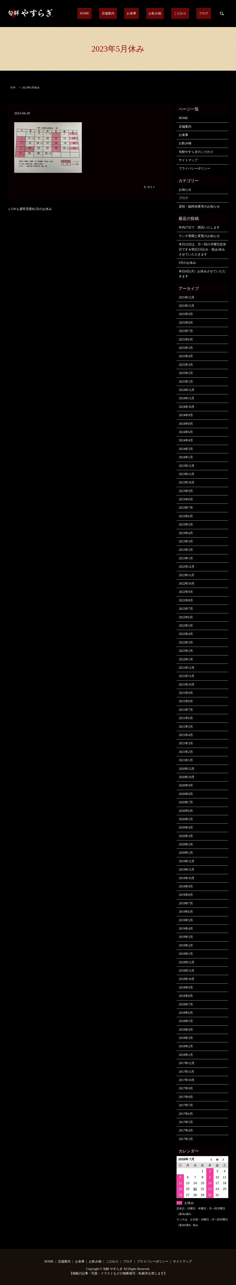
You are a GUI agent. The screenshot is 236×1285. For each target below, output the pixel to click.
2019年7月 (186, 903)
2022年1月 (186, 659)
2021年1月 (186, 760)
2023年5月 (186, 524)
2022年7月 (186, 608)
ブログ (206, 13)
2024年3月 (186, 449)
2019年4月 (186, 928)
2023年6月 (186, 516)
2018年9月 (186, 987)
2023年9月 (186, 491)
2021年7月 (186, 709)
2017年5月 (186, 1122)
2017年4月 (186, 1130)
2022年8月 (186, 600)
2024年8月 (186, 423)
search (221, 13)
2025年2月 (186, 373)
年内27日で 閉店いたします (199, 227)
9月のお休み (187, 262)
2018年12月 (187, 962)
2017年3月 (186, 1139)
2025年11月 (186, 305)
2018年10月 (187, 979)
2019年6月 (186, 911)
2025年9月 (186, 314)
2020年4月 (186, 827)
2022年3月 (186, 642)
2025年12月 (187, 297)
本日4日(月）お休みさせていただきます (202, 274)
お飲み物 (167, 13)
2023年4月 (186, 533)
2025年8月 (186, 322)
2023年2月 (186, 549)
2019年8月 (186, 895)
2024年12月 (187, 390)
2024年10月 (187, 407)
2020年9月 (186, 785)
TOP (12, 87)
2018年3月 (186, 1038)
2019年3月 (186, 937)
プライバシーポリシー (194, 168)
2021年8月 (186, 701)
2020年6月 (186, 811)
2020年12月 (187, 768)
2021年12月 (187, 667)
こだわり (187, 13)
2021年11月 (186, 676)
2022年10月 (187, 583)
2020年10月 (187, 777)
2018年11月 (186, 970)
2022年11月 (186, 575)
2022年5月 (186, 625)
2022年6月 (186, 617)
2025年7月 (186, 331)
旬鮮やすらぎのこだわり (196, 152)
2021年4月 (186, 735)
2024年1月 (186, 457)
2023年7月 (186, 507)
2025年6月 (186, 339)
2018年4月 (186, 1029)
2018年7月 (186, 1004)
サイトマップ (188, 160)
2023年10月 (187, 482)
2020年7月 (186, 802)
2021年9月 (186, 693)
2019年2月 (186, 945)
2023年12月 (187, 465)
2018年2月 (186, 1046)
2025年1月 (186, 381)
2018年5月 (186, 1021)
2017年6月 (186, 1114)
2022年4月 (186, 634)
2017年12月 (187, 1063)
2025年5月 (186, 348)
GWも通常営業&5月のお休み (31, 209)
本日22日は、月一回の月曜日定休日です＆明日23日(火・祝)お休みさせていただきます (202, 249)
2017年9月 (186, 1088)
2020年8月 (186, 794)
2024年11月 (186, 398)
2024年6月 (186, 432)
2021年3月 (186, 743)
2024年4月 (186, 440)
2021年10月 (187, 684)
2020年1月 (186, 852)
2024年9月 (186, 415)
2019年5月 (186, 920)
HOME (111, 13)
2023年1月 (186, 558)
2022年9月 (186, 592)
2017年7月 (186, 1105)
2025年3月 (186, 364)
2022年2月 (186, 651)
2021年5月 (186, 726)
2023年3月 (186, 541)
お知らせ (185, 189)
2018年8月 (186, 996)
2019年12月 (187, 861)
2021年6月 (186, 718)
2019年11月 (186, 869)
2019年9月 (186, 886)
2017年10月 (187, 1080)
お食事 (148, 13)
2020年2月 (186, 844)
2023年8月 (186, 499)
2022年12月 (187, 566)
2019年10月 (187, 878)
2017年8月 (186, 1097)
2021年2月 (186, 752)
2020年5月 (186, 819)
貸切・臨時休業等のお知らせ (199, 206)
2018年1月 (186, 1055)
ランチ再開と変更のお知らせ (199, 236)
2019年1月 (186, 953)
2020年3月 (186, 836)
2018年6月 (186, 1012)
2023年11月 (186, 474)
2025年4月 (186, 356)
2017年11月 (186, 1071)
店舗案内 (130, 13)
